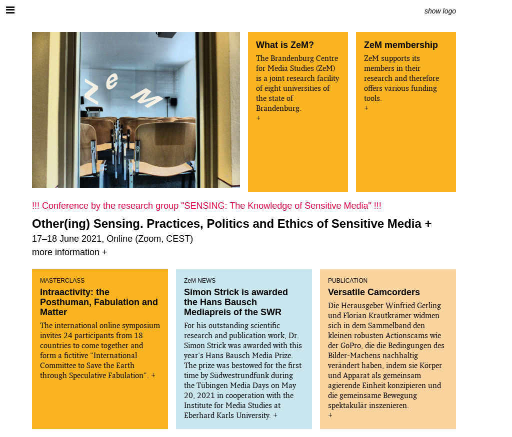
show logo (440, 11)
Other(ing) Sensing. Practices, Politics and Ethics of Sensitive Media (227, 223)
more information (66, 252)
